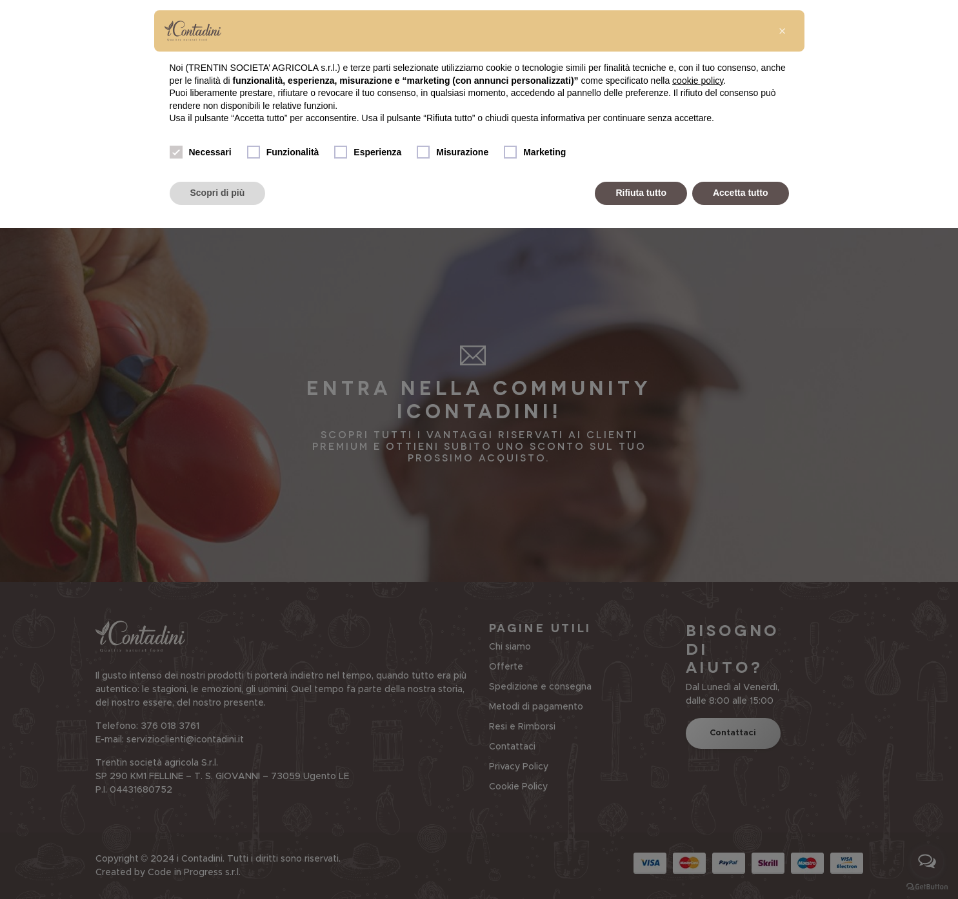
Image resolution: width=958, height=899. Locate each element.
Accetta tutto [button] (740, 193)
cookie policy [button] (697, 80)
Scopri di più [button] (217, 193)
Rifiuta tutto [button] (640, 193)
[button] (782, 31)
